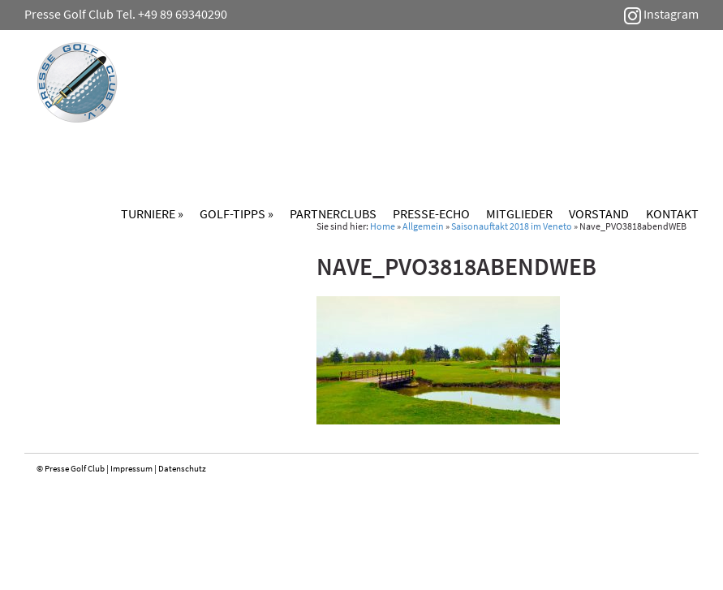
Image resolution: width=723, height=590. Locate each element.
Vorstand (599, 213)
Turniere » (152, 213)
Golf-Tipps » (236, 213)
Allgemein (423, 226)
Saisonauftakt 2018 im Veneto (511, 226)
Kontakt (672, 213)
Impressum (131, 468)
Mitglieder (519, 213)
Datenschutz (182, 468)
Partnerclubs (333, 213)
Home (382, 226)
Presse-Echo (431, 213)
